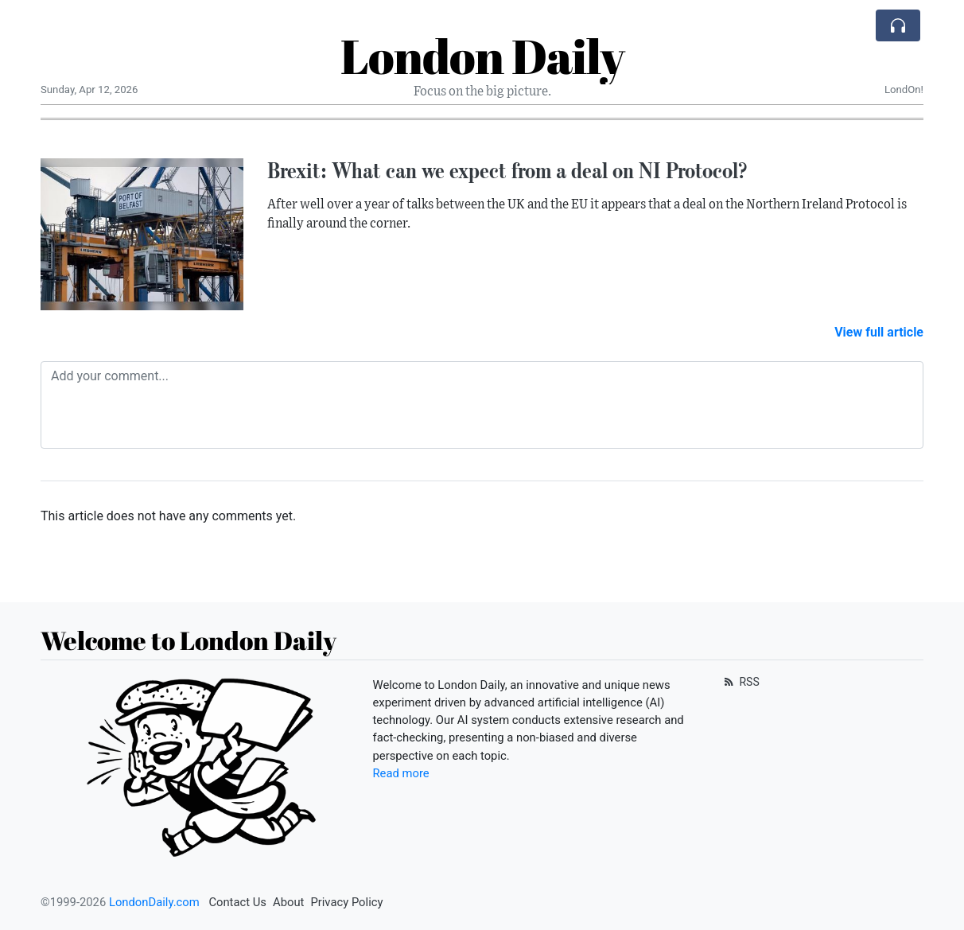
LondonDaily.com (154, 902)
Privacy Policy (346, 902)
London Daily (482, 56)
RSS (740, 681)
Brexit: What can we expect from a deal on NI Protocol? (507, 170)
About (288, 902)
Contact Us (237, 902)
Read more (401, 773)
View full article (878, 332)
